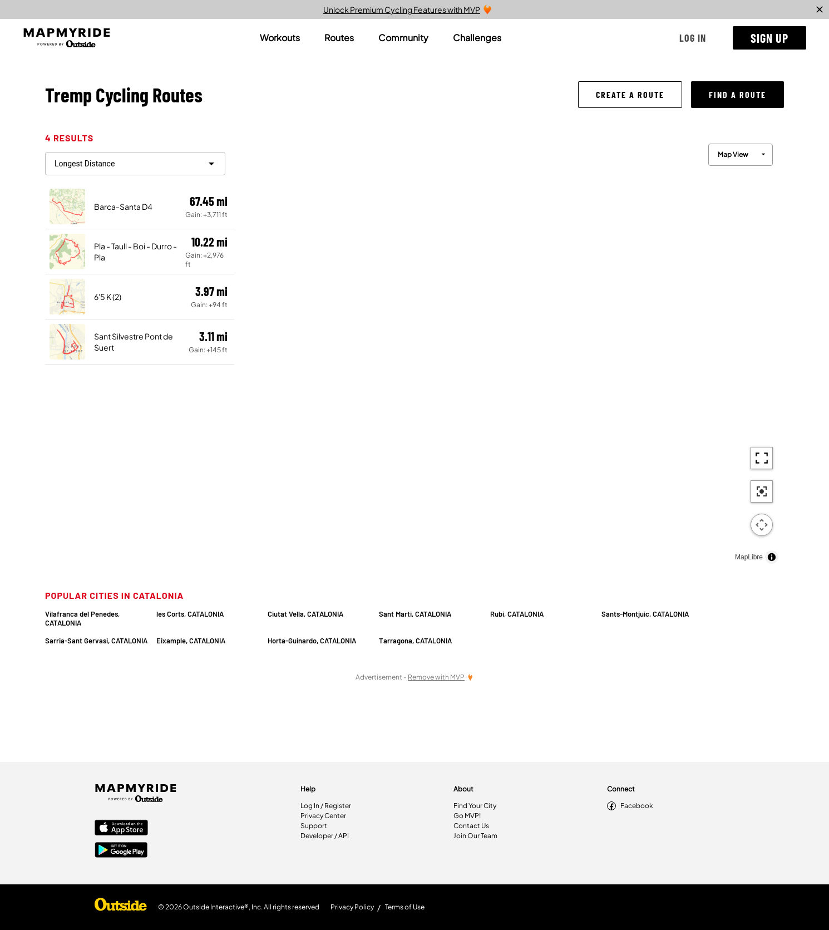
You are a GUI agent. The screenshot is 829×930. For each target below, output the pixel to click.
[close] (819, 9)
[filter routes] (135, 163)
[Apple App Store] (121, 829)
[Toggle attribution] (771, 557)
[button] (693, 38)
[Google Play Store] (121, 851)
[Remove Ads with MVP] (440, 677)
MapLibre (749, 557)
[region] (509, 350)
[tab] (280, 38)
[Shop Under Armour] (121, 907)
